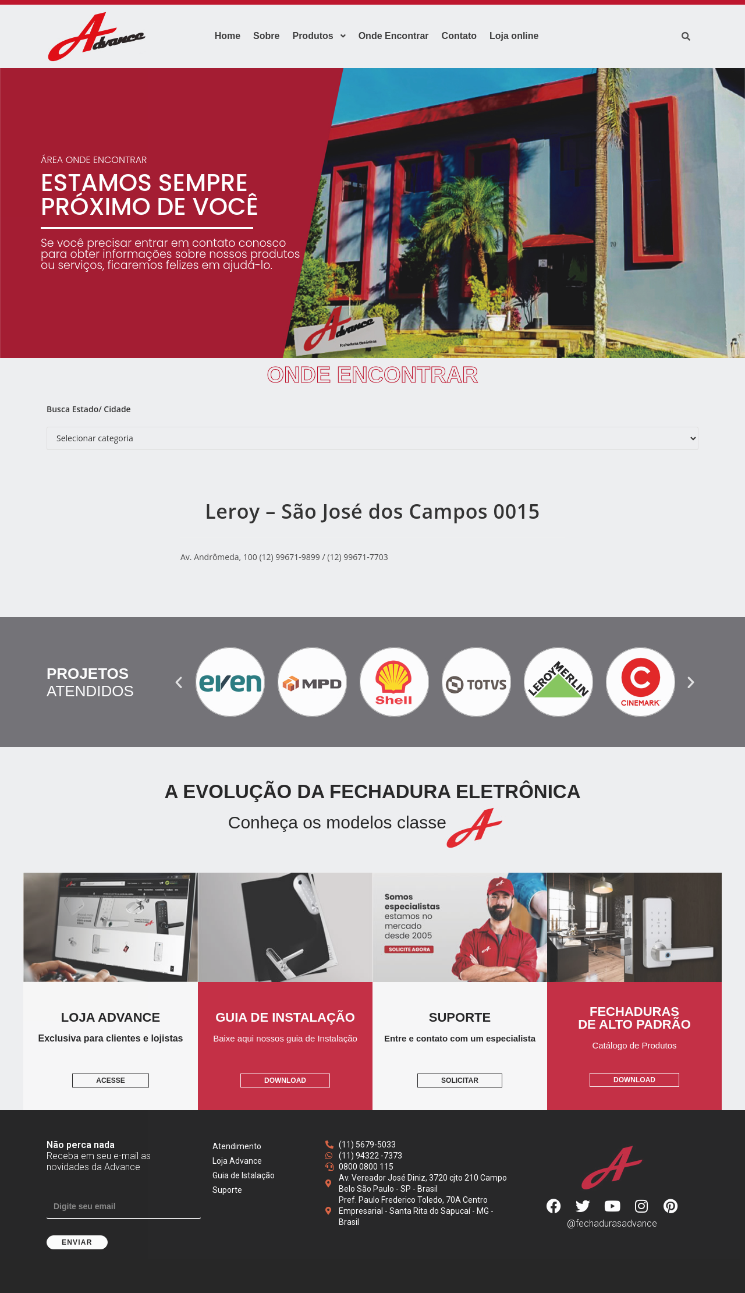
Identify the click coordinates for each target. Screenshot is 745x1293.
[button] (178, 682)
